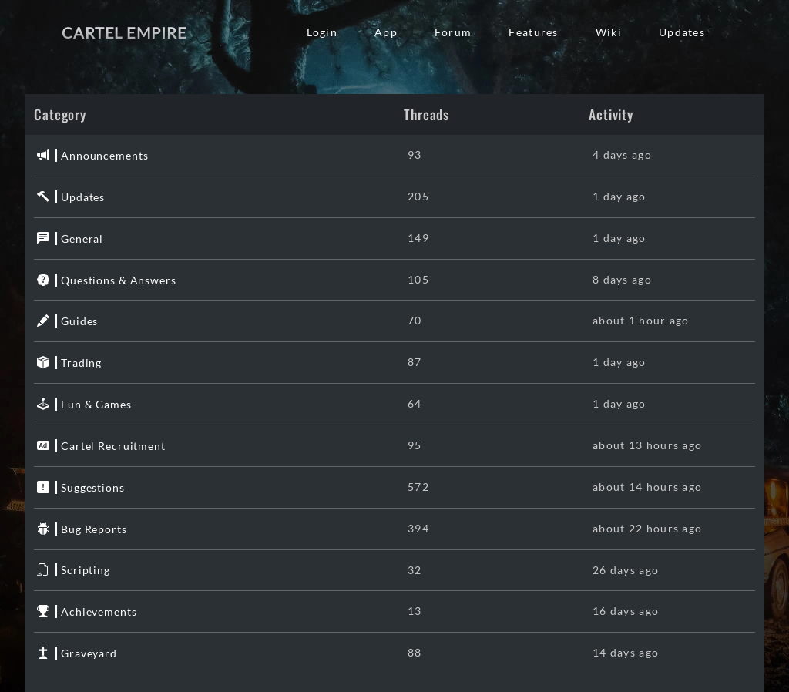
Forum (453, 32)
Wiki (609, 32)
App (386, 32)
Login (322, 32)
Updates (682, 32)
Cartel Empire (124, 32)
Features (533, 32)
